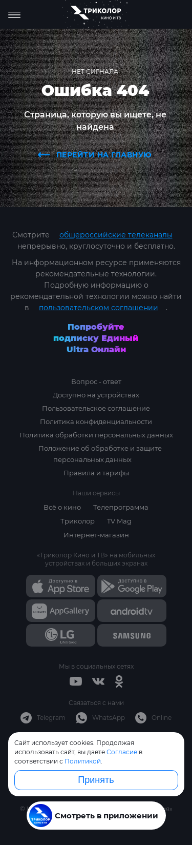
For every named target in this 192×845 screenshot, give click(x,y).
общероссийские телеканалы (116, 234)
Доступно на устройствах (96, 395)
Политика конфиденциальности (96, 421)
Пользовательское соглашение (96, 408)
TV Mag (119, 521)
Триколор (77, 521)
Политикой (83, 761)
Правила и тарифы (96, 473)
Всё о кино (62, 507)
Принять (96, 780)
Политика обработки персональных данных (96, 435)
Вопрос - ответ (96, 381)
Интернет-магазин (96, 535)
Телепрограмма (120, 507)
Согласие (121, 752)
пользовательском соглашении (98, 307)
